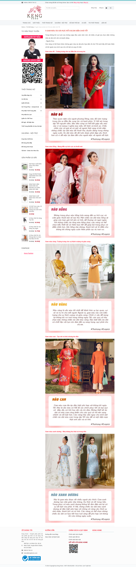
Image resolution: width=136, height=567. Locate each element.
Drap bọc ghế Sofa (27, 139)
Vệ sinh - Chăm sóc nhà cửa (30, 150)
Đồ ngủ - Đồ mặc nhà (28, 122)
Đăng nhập (94, 7)
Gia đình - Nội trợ (61, 23)
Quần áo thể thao (27, 118)
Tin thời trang (93, 23)
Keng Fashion (28, 253)
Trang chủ (27, 23)
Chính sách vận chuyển (76, 534)
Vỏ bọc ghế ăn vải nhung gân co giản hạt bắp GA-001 (35, 237)
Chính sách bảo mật (75, 539)
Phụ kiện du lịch (27, 114)
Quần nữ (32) (25, 103)
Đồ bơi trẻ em (74, 23)
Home (23, 27)
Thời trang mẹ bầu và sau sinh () (31, 126)
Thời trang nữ (47, 23)
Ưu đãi (84, 23)
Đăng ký (101, 7)
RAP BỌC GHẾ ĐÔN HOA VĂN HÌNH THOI (35, 165)
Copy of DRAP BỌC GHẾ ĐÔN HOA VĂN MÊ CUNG (35, 175)
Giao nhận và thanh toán (52, 537)
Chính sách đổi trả (74, 537)
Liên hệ (103, 23)
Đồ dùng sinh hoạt (27, 146)
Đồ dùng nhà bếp (27, 143)
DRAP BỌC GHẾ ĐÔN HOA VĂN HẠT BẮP (35, 197)
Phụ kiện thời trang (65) (29, 110)
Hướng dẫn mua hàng (51, 534)
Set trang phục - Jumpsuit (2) (30, 107)
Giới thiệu (36, 23)
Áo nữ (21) (25, 99)
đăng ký (85, 2)
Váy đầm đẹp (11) (27, 95)
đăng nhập (76, 2)
